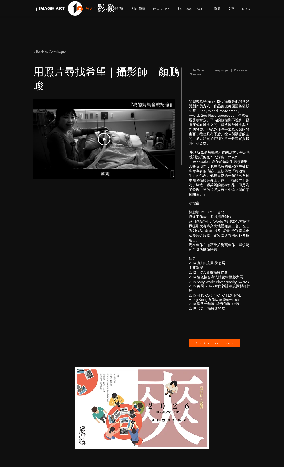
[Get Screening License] (214, 343)
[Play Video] (104, 139)
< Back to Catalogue (49, 52)
